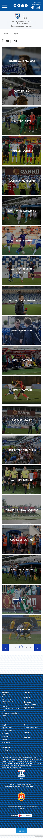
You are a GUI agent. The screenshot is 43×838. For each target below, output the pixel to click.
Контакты (5, 739)
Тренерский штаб (8, 730)
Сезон (26, 725)
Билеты (26, 732)
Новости (27, 697)
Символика (6, 742)
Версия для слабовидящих (36, 4)
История (5, 736)
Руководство (7, 727)
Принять (21, 830)
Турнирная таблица (31, 727)
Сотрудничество (30, 705)
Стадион (5, 733)
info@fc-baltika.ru (7, 701)
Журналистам (29, 708)
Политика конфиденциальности (11, 748)
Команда (27, 702)
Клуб (4, 725)
